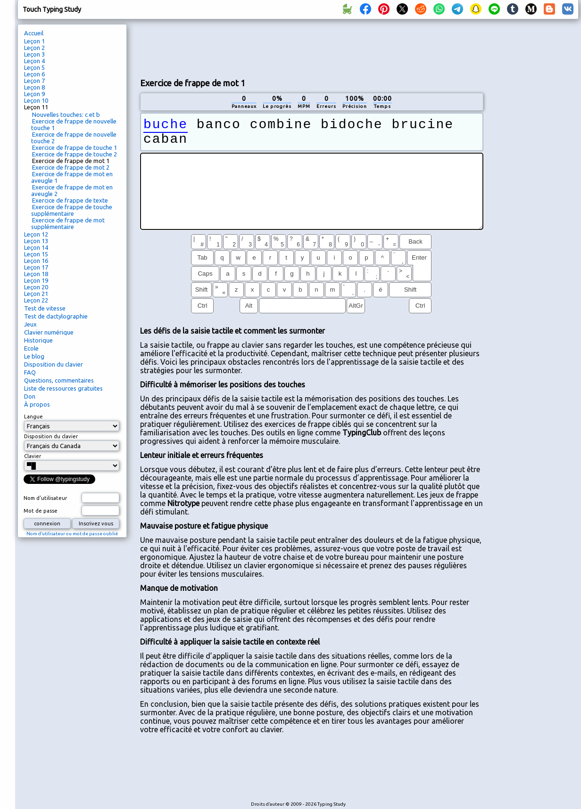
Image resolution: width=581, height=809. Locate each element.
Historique (38, 340)
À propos (37, 404)
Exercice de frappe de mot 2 (70, 167)
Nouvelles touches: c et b (66, 114)
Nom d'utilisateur (45, 498)
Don (29, 396)
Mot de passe (41, 511)
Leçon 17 (36, 267)
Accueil (33, 33)
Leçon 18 (36, 273)
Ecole (31, 348)
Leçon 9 (34, 93)
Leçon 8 (34, 87)
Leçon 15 (36, 254)
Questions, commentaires (59, 380)
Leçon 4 (34, 60)
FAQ (30, 372)
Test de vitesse (45, 308)
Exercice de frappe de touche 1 (74, 147)
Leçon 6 (34, 74)
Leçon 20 (36, 287)
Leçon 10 (36, 100)
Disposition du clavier (53, 364)
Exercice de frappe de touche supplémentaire (71, 210)
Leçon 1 (34, 41)
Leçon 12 (36, 234)
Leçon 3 (34, 54)
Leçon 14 (36, 247)
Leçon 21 (36, 293)
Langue (33, 416)
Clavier (32, 456)
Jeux (30, 324)
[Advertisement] (534, 182)
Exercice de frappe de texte (70, 200)
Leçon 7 (34, 80)
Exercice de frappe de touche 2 (74, 154)
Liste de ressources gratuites (63, 388)
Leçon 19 (36, 280)
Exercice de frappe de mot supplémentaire (68, 223)
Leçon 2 (34, 47)
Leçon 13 (36, 240)
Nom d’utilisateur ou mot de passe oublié (72, 533)
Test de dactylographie (56, 316)
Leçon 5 (34, 67)
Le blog (34, 356)
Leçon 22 (36, 300)
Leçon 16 (36, 260)
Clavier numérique (49, 332)
